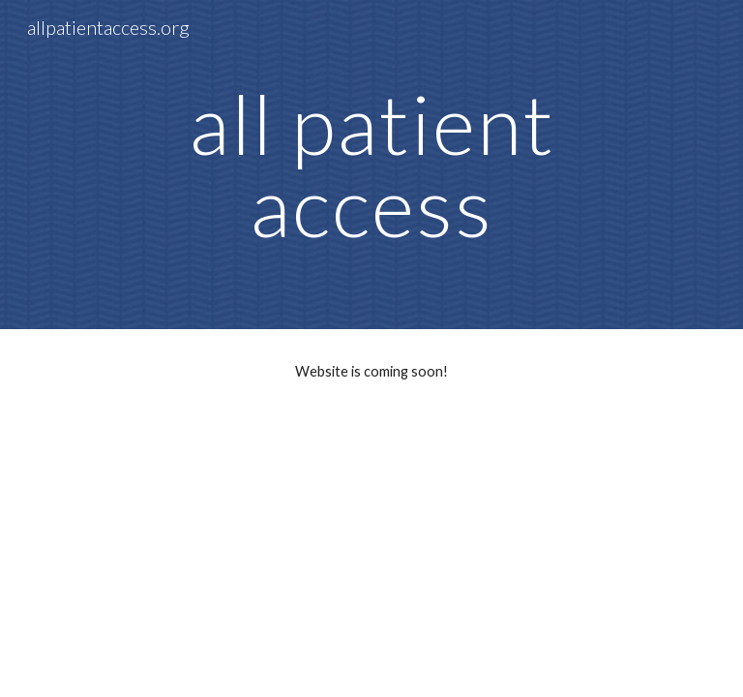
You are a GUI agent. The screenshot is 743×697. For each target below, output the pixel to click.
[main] (371, 165)
